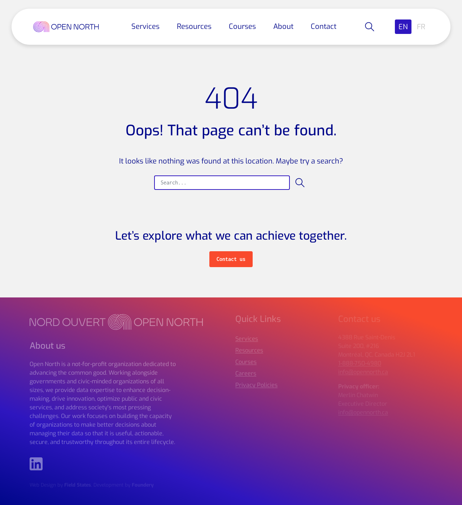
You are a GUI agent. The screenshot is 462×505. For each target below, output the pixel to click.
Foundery (143, 485)
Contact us (231, 259)
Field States (77, 485)
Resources (194, 26)
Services (145, 26)
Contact (323, 26)
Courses (242, 26)
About (283, 26)
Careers (245, 373)
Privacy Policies (256, 385)
